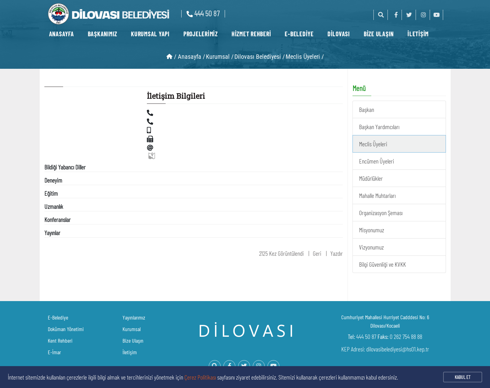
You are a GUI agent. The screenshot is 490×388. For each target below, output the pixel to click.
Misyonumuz (371, 230)
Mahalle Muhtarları (377, 195)
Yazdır (336, 253)
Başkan (366, 109)
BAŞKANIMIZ (103, 34)
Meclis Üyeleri (373, 144)
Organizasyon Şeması (380, 212)
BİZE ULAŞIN (379, 34)
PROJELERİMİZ (200, 34)
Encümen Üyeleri (376, 161)
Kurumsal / (219, 56)
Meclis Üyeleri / (305, 56)
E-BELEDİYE (299, 34)
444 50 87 (203, 13)
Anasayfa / (191, 56)
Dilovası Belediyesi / (259, 56)
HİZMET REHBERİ (251, 34)
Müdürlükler (371, 178)
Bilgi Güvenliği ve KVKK (382, 264)
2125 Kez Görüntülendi (281, 253)
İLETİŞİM (418, 34)
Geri (317, 253)
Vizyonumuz (371, 247)
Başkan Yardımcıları (379, 126)
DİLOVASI (339, 34)
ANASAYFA (61, 34)
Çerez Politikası (200, 377)
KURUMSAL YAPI (150, 34)
